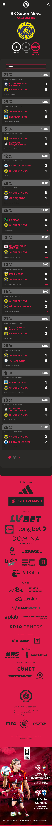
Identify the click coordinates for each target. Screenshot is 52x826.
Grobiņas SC (17, 198)
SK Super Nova (18, 89)
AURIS (30, 738)
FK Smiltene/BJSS (18, 117)
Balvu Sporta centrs (18, 247)
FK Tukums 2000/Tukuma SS (17, 144)
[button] (26, 66)
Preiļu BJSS (16, 274)
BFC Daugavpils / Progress (18, 84)
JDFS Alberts (17, 360)
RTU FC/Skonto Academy (17, 328)
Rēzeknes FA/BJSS (20, 306)
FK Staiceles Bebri (20, 165)
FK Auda (14, 220)
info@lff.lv (23, 715)
